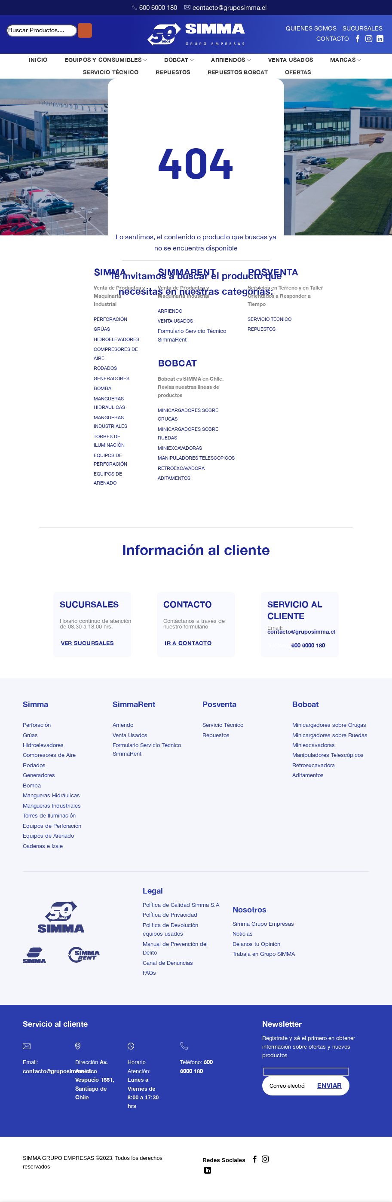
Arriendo (170, 311)
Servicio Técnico (269, 319)
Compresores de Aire (49, 755)
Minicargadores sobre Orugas (329, 725)
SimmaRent (134, 704)
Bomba (102, 388)
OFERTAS (298, 72)
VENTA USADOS (290, 59)
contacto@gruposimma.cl (229, 7)
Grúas (102, 329)
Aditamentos (174, 478)
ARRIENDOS (231, 60)
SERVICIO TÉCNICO (110, 72)
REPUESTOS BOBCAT (238, 72)
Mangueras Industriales (52, 805)
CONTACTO (332, 38)
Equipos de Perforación (52, 826)
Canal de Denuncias (168, 963)
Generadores (111, 378)
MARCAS (345, 60)
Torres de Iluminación (49, 815)
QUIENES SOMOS (311, 28)
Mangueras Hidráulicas (51, 795)
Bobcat (305, 704)
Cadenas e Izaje (43, 846)
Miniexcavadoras (180, 448)
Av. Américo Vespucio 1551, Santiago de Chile (94, 1080)
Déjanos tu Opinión (256, 944)
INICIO (38, 59)
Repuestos (262, 329)
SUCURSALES (363, 28)
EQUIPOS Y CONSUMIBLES (105, 60)
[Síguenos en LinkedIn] (380, 39)
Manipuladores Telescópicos (328, 755)
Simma (35, 704)
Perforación (110, 319)
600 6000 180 (158, 7)
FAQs (149, 973)
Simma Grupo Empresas (263, 924)
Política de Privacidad (170, 915)
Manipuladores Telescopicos (196, 458)
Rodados (105, 368)
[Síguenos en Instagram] (368, 39)
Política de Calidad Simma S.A (181, 905)
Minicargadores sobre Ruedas (330, 735)
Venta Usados (175, 320)
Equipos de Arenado (48, 836)
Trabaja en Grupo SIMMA (264, 954)
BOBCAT (179, 60)
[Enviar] (85, 30)
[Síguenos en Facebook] (357, 39)
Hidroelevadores (116, 339)
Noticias (243, 933)
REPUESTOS (173, 72)
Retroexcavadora (181, 468)
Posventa (219, 704)
